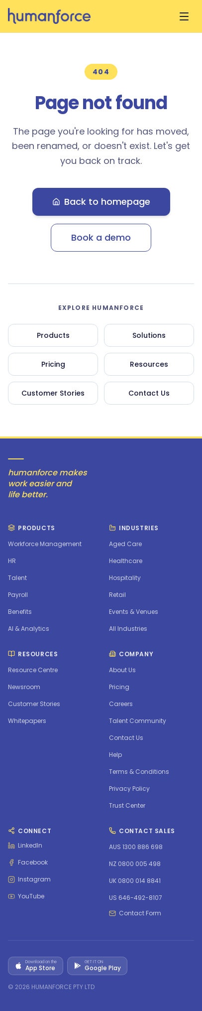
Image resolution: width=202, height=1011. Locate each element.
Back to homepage (101, 201)
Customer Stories (53, 393)
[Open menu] (184, 16)
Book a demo (101, 237)
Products (53, 335)
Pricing (53, 364)
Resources (149, 364)
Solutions (149, 335)
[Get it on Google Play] (97, 966)
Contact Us (149, 393)
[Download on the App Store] (35, 966)
